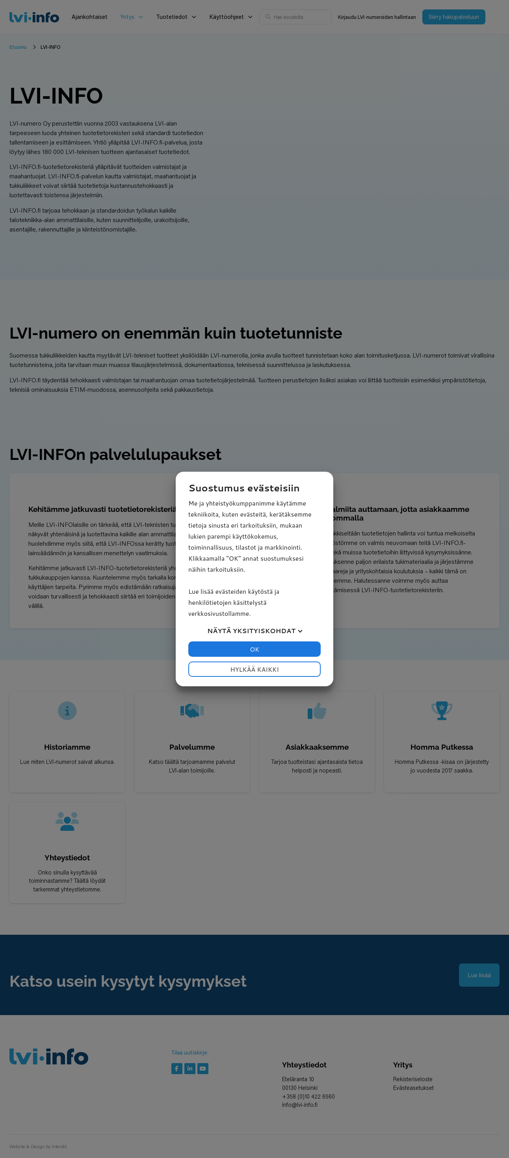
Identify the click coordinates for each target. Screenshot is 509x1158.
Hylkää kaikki (254, 669)
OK (254, 649)
